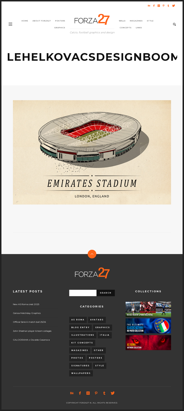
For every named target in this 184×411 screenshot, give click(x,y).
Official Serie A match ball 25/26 (29, 322)
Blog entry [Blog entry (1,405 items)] (80, 327)
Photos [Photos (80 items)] (77, 358)
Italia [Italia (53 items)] (105, 335)
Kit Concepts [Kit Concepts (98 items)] (82, 343)
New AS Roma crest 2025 (26, 304)
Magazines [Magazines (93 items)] (79, 350)
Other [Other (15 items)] (99, 350)
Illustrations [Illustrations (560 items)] (82, 335)
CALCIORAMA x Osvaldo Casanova (31, 339)
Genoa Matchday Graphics (27, 313)
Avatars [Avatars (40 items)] (97, 320)
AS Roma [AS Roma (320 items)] (78, 320)
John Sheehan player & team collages (32, 331)
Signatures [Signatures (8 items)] (80, 366)
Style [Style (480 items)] (99, 366)
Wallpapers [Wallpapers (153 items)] (81, 373)
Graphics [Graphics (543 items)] (102, 327)
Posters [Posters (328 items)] (95, 358)
